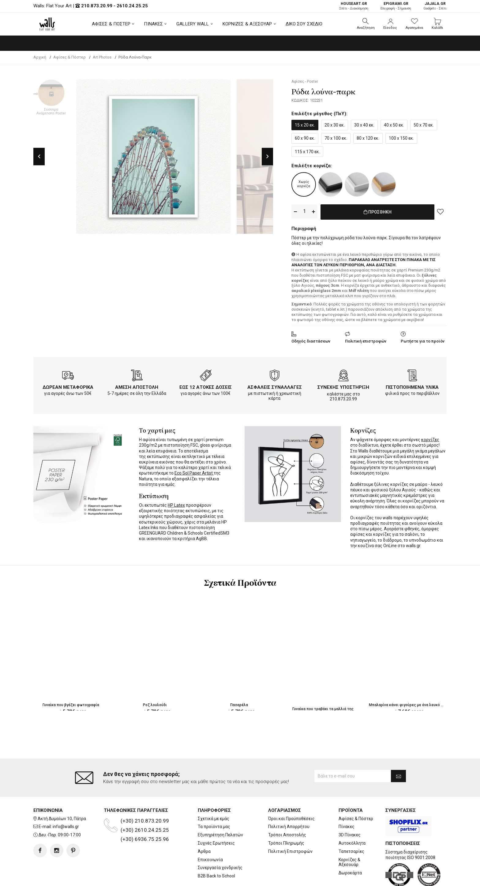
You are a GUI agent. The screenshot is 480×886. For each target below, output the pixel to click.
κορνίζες (430, 438)
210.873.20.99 (96, 6)
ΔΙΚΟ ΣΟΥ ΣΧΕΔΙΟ (304, 24)
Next (267, 156)
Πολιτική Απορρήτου (288, 802)
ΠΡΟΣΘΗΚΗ (377, 211)
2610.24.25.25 (132, 6)
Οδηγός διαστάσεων (310, 340)
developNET (291, 878)
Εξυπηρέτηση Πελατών (220, 810)
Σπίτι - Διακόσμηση (353, 6)
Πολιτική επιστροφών (365, 340)
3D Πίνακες (350, 810)
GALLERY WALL (192, 24)
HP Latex (176, 504)
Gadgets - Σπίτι (435, 6)
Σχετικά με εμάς (213, 794)
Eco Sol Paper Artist (194, 471)
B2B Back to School (216, 851)
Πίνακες (346, 802)
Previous (39, 156)
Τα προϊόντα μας (214, 802)
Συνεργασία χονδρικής (220, 843)
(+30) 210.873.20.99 (145, 796)
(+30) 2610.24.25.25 (145, 805)
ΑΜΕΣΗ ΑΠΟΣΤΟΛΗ (136, 386)
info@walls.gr (66, 802)
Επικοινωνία (210, 835)
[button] (366, 23)
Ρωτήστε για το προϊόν (422, 340)
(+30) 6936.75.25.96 (145, 815)
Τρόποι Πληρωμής (286, 818)
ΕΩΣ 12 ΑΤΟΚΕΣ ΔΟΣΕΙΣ (205, 386)
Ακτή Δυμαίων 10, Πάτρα (62, 794)
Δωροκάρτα (350, 848)
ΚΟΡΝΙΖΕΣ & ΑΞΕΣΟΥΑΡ (247, 24)
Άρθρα (204, 826)
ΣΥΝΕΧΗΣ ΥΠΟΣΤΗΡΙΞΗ (343, 386)
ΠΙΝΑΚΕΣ (153, 24)
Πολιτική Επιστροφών (290, 826)
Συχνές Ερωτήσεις (216, 818)
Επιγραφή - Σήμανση (396, 6)
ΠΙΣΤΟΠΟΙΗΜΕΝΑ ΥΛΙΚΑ (412, 386)
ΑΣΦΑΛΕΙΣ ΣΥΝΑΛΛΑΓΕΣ (274, 386)
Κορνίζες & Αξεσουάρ (349, 838)
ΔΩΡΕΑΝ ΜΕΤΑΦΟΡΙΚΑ (68, 386)
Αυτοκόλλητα (352, 818)
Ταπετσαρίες (351, 826)
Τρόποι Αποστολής (287, 810)
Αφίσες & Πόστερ (356, 794)
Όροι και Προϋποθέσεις (291, 794)
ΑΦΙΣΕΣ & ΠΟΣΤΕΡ (111, 24)
